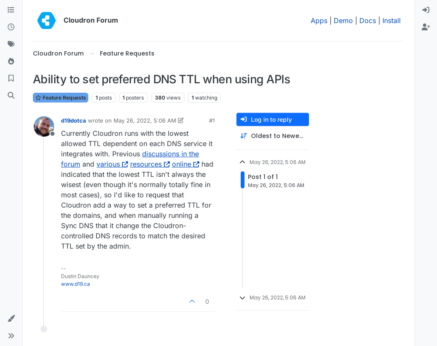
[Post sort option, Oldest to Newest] (272, 136)
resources (150, 164)
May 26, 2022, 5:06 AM (145, 120)
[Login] (426, 10)
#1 (212, 120)
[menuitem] (426, 10)
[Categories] (11, 10)
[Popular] (11, 61)
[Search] (11, 96)
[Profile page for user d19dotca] (44, 126)
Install (391, 20)
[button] (11, 318)
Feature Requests (60, 97)
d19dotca (73, 120)
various (112, 164)
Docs (367, 20)
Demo (343, 20)
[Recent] (11, 27)
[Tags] (11, 44)
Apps (319, 20)
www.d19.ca (75, 284)
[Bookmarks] (11, 78)
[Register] (426, 27)
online (185, 164)
